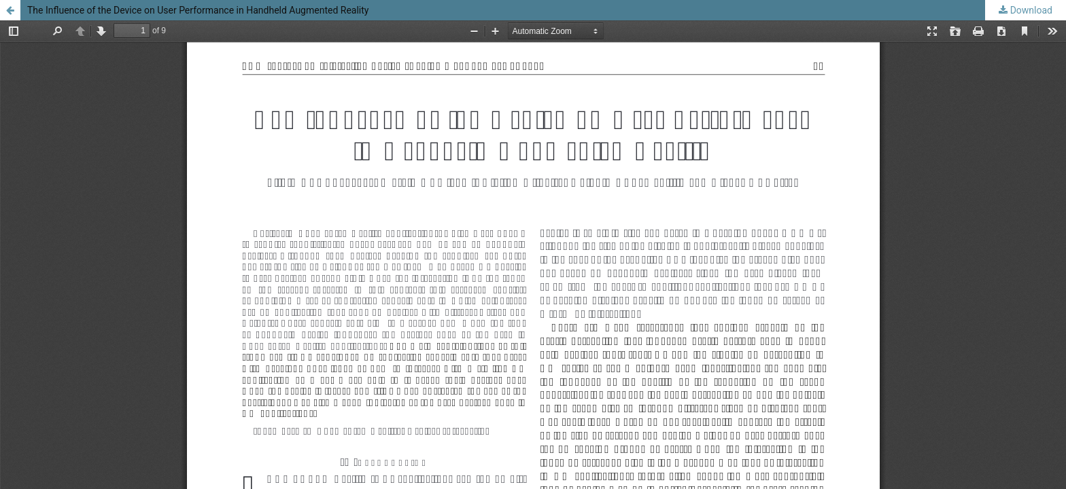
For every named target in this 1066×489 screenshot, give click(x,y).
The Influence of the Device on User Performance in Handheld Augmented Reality (197, 10)
